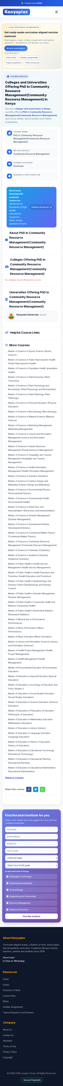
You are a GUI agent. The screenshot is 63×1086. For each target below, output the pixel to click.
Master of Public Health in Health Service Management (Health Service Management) (29, 566)
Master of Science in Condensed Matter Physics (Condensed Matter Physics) (31, 534)
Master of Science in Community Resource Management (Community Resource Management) (32, 543)
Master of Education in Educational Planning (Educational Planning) (29, 761)
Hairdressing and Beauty (21, 883)
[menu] (56, 12)
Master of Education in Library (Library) (27, 728)
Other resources (32, 63)
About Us (7, 1029)
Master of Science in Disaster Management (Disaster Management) (29, 517)
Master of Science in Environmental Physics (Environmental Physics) (29, 491)
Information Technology (20, 876)
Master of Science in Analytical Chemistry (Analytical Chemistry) (28, 557)
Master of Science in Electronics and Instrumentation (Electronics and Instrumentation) (31, 509)
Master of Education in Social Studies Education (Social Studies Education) (31, 695)
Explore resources (41, 207)
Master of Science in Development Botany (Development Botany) (28, 526)
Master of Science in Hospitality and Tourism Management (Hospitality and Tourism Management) (29, 459)
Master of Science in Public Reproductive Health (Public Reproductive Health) (31, 361)
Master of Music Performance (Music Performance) (26, 630)
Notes (6, 1001)
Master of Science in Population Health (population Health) (33, 370)
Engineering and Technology (23, 896)
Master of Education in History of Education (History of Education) (29, 744)
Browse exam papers (15, 48)
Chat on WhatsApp (14, 961)
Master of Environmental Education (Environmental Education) (32, 669)
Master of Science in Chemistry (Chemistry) (29, 550)
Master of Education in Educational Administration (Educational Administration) (32, 769)
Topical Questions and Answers (18, 1012)
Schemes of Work (11, 990)
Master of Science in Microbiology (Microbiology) (32, 411)
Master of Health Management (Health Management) (26, 661)
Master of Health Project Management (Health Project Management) (30, 652)
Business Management (20, 903)
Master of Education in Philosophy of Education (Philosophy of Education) (31, 712)
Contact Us (8, 1035)
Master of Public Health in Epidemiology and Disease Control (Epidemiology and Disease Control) (29, 585)
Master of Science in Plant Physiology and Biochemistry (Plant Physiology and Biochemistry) (32, 387)
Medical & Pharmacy (19, 909)
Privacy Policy (10, 1052)
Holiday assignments (29, 57)
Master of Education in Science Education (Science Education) (33, 704)
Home (6, 979)
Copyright (8, 1057)
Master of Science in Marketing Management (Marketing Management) (30, 427)
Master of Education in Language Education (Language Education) (29, 735)
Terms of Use (9, 1046)
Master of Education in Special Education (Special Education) (32, 678)
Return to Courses (14, 777)
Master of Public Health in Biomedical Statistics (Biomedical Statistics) (30, 612)
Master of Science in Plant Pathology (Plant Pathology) (29, 396)
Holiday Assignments (13, 1007)
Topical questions (14, 63)
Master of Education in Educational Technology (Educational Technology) (31, 752)
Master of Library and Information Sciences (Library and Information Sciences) (33, 643)
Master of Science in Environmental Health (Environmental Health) (28, 500)
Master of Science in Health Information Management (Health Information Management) (31, 469)
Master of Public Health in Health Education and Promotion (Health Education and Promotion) (31, 574)
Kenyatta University (28, 314)
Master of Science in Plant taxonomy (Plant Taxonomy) (29, 379)
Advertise (7, 1040)
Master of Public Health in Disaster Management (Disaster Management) (31, 595)
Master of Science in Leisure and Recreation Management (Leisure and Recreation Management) (29, 438)
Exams (6, 984)
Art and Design (16, 890)
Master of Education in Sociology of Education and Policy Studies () (32, 687)
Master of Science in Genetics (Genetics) (28, 476)
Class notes (11, 57)
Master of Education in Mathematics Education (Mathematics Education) (30, 721)
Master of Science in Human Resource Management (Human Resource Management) (30, 448)
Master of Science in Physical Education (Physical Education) (32, 405)
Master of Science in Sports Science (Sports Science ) (29, 353)
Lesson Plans (9, 996)
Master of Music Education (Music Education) (30, 636)
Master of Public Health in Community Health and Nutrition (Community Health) (31, 604)
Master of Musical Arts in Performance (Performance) (26, 621)
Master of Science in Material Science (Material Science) (31, 418)
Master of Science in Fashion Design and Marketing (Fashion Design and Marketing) (29, 483)
